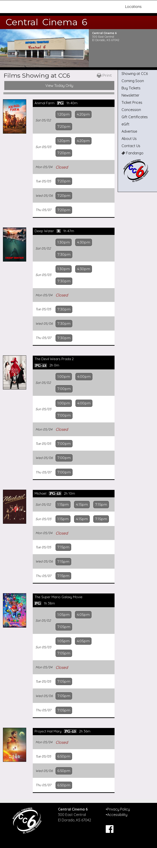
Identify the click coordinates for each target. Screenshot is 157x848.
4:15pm (82, 505)
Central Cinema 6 (46, 22)
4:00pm (84, 377)
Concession (131, 109)
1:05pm (63, 615)
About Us (129, 138)
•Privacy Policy (118, 809)
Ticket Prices (132, 102)
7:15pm (101, 505)
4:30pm (83, 242)
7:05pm (63, 627)
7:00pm (64, 389)
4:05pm (83, 615)
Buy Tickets (131, 88)
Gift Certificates (135, 117)
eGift (125, 124)
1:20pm (63, 114)
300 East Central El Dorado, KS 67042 (105, 38)
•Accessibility (116, 814)
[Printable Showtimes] (104, 75)
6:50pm (63, 756)
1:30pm (63, 242)
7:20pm (63, 127)
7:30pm (63, 255)
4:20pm (83, 114)
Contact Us (131, 146)
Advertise (129, 131)
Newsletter (130, 95)
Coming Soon (133, 81)
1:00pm (63, 377)
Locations (133, 6)
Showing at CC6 (135, 73)
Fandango (132, 153)
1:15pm (63, 505)
